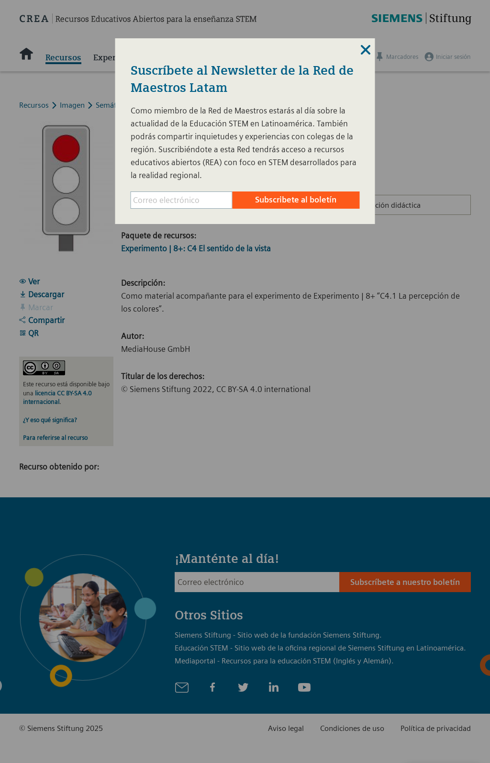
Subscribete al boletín (295, 199)
